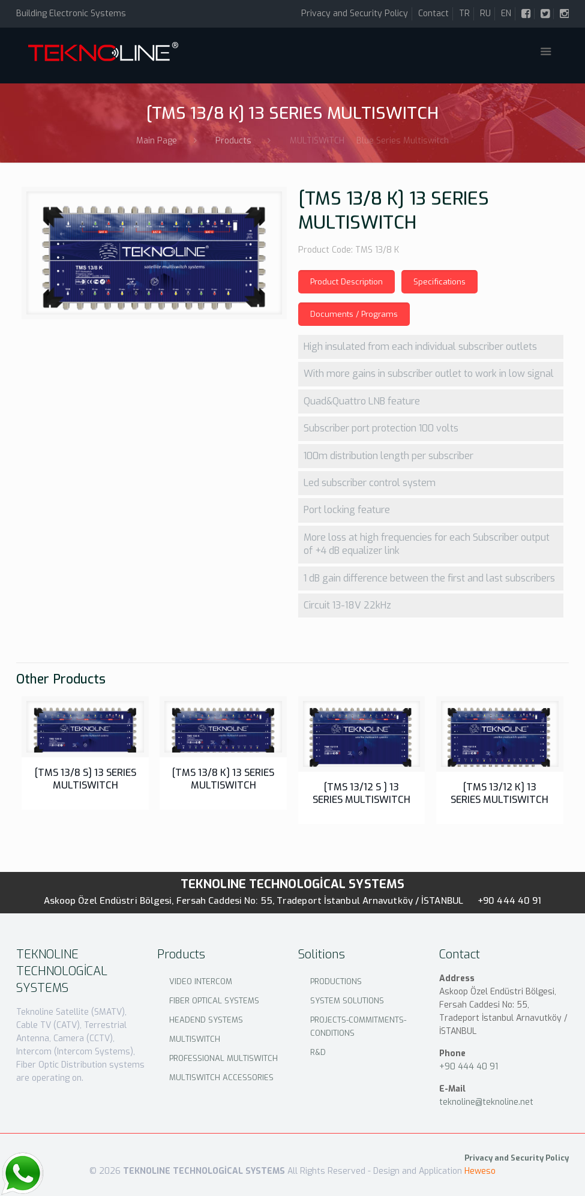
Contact (433, 13)
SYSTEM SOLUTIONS (347, 1001)
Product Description (346, 282)
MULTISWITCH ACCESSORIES (221, 1077)
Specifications (439, 282)
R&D (318, 1052)
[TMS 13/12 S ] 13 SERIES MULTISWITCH (361, 793)
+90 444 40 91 (509, 901)
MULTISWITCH (194, 1039)
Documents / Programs (354, 314)
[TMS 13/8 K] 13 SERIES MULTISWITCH (223, 779)
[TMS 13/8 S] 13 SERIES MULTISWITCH (85, 779)
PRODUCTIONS (336, 981)
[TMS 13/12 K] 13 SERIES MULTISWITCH (499, 793)
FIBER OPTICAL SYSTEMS (214, 1001)
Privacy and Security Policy (354, 13)
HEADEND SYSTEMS (206, 1020)
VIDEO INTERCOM (200, 981)
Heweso (480, 1171)
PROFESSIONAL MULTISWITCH (223, 1058)
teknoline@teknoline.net (486, 1102)
